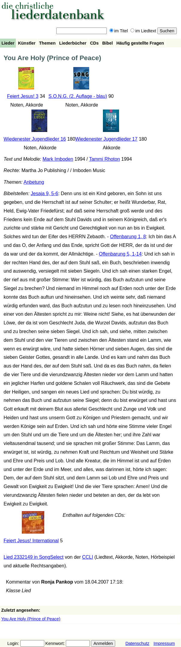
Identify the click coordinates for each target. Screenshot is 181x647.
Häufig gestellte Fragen (140, 43)
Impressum (164, 643)
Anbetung (34, 182)
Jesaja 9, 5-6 (44, 193)
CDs (94, 43)
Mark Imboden (57, 159)
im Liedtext (143, 30)
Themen (47, 43)
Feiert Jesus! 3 (23, 96)
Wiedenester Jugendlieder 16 (35, 139)
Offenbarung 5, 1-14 (120, 253)
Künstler (26, 43)
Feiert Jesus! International (31, 540)
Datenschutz (137, 643)
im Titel (118, 30)
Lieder (7, 43)
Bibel (107, 43)
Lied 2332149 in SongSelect (33, 557)
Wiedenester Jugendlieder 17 (106, 139)
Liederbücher (72, 43)
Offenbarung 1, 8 (128, 236)
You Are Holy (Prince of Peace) (30, 618)
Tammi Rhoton (104, 159)
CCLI (87, 557)
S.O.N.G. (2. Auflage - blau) (77, 96)
